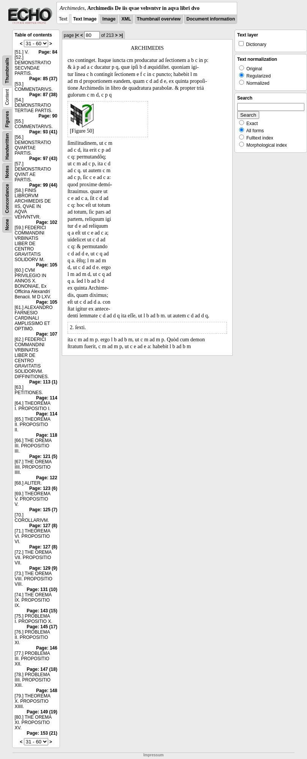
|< (77, 35)
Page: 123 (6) (43, 488)
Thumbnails (7, 70)
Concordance (7, 198)
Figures (7, 119)
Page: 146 (46, 648)
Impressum (153, 755)
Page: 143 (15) (42, 610)
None (7, 224)
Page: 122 (46, 477)
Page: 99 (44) (43, 185)
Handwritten (7, 146)
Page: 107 (46, 334)
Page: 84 (48, 52)
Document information (210, 19)
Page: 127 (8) (43, 525)
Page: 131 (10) (42, 589)
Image (109, 19)
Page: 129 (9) (43, 568)
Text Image (85, 19)
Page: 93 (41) (43, 132)
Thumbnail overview (159, 19)
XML (126, 19)
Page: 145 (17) (42, 626)
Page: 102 (46, 222)
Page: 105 (46, 265)
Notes (7, 171)
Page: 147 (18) (42, 669)
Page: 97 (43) (43, 158)
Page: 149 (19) (42, 712)
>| (121, 35)
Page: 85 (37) (43, 78)
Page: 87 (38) (43, 94)
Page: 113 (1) (43, 382)
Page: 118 (46, 435)
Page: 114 (46, 398)
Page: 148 (46, 690)
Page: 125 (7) (43, 509)
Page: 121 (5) (43, 456)
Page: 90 (48, 116)
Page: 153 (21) (42, 733)
